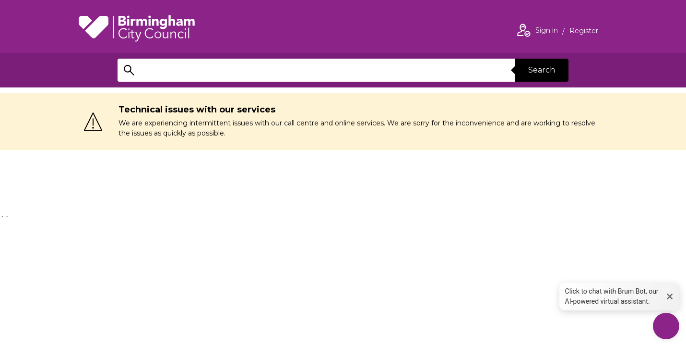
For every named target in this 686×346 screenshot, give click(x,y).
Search (541, 69)
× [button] (670, 296)
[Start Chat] (666, 326)
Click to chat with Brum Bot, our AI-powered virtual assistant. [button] (612, 296)
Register (583, 31)
